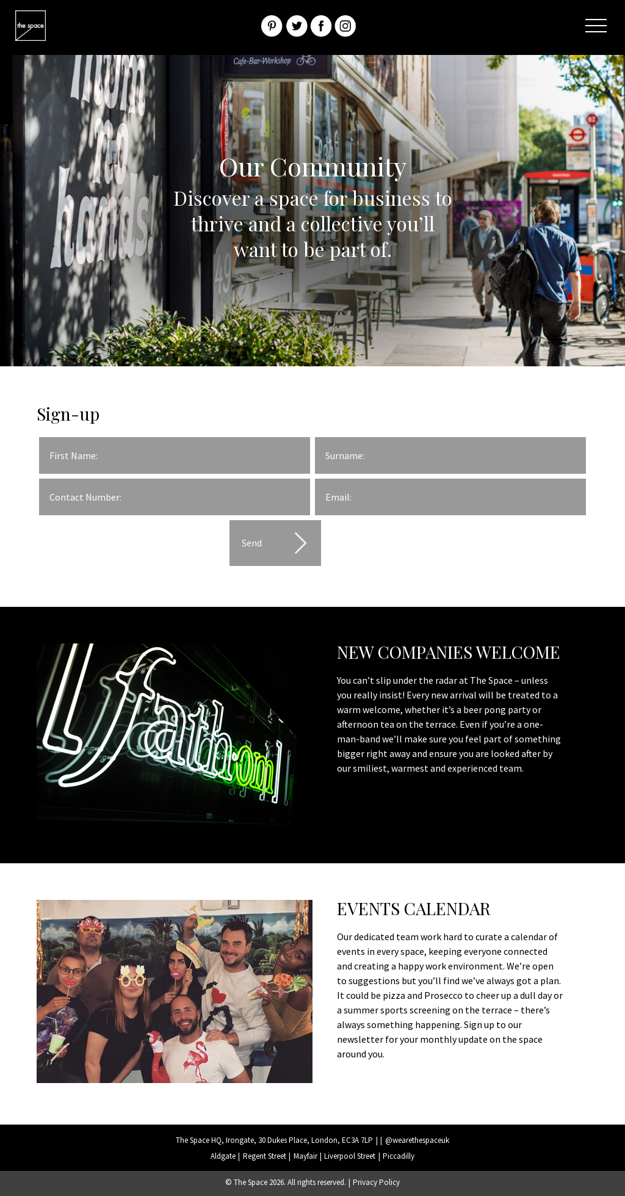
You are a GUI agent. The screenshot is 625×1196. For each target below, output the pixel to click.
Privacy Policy (376, 1182)
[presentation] (132, 544)
